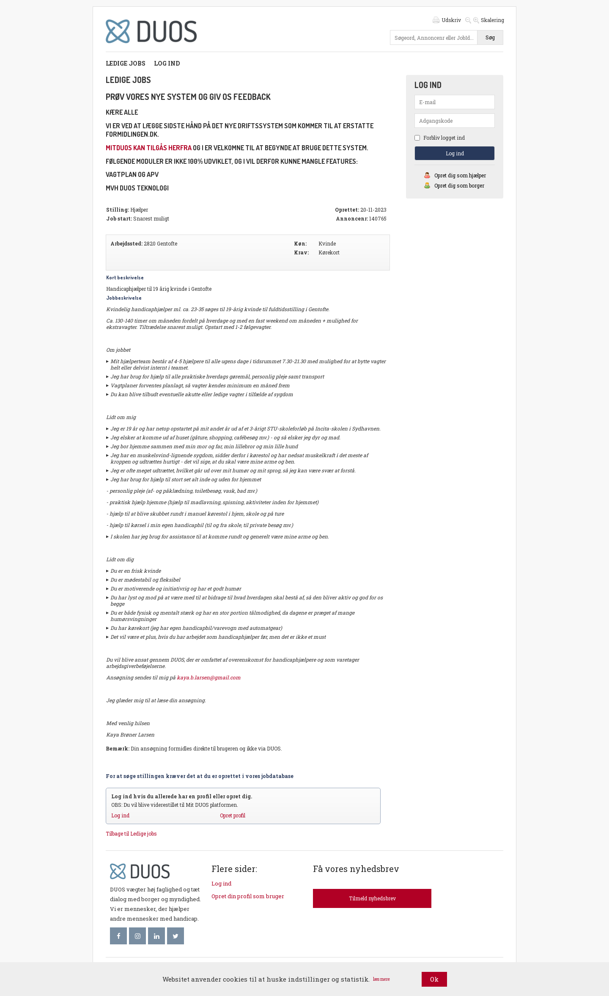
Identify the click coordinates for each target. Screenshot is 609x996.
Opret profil (232, 815)
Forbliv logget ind (439, 137)
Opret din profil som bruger (247, 896)
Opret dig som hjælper (460, 175)
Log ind (167, 63)
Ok (434, 979)
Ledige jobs (125, 63)
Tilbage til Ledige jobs (131, 833)
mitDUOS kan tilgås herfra (149, 147)
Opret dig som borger (459, 185)
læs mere (381, 979)
